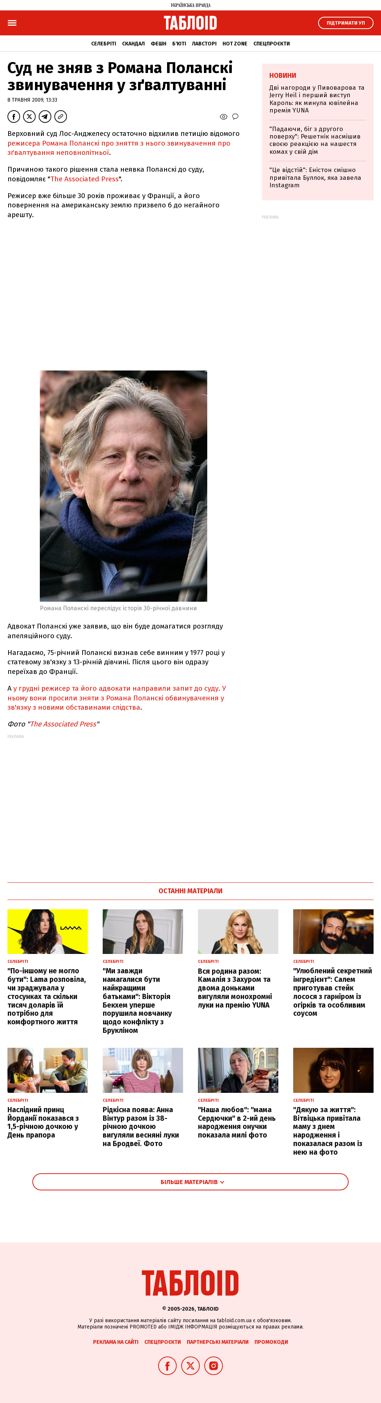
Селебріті (103, 44)
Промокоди (271, 1342)
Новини (282, 75)
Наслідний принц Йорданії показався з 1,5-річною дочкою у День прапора (43, 1122)
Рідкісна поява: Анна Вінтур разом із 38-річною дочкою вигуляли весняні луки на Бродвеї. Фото (141, 1126)
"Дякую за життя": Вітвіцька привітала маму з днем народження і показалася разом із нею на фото (327, 1131)
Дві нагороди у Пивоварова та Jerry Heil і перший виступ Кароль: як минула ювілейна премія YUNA (317, 99)
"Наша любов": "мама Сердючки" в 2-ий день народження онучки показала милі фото (237, 1122)
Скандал (133, 44)
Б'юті (179, 44)
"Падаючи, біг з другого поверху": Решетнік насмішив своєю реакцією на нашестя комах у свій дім (315, 140)
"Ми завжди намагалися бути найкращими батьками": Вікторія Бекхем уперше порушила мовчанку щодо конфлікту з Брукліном (137, 1001)
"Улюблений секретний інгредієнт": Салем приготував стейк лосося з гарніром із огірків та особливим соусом (332, 992)
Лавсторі (204, 44)
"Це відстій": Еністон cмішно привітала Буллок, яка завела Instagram (315, 177)
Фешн (158, 44)
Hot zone (234, 44)
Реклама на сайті (115, 1342)
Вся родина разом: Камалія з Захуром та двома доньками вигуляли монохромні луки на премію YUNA (235, 988)
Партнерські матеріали (218, 1342)
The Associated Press (84, 179)
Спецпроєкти (271, 44)
